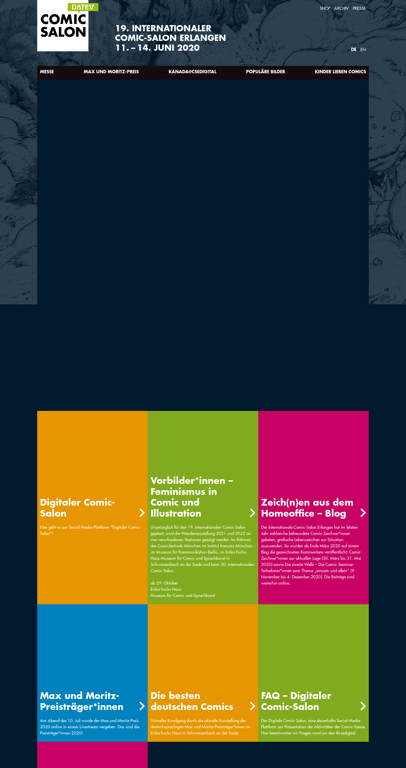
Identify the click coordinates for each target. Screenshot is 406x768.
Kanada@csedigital (192, 71)
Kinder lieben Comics (340, 71)
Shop (325, 8)
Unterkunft (175, 703)
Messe (47, 71)
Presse (359, 8)
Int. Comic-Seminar (60, 703)
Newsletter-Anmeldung (66, 713)
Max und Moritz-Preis (111, 71)
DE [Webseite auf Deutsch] (353, 49)
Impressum (235, 713)
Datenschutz (54, 722)
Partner (171, 713)
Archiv (341, 8)
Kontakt (111, 713)
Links (229, 703)
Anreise (110, 703)
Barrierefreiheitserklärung (131, 722)
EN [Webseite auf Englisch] (363, 49)
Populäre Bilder (265, 71)
